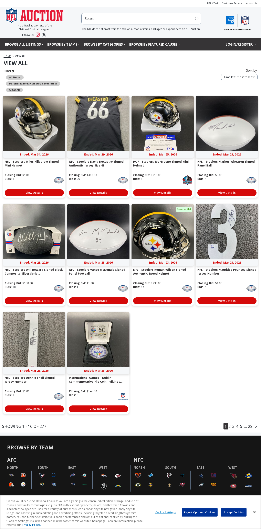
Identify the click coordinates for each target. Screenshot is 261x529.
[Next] (256, 426)
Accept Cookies (234, 512)
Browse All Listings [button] (23, 44)
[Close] (254, 512)
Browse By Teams (62, 44)
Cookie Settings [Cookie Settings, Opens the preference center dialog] (165, 512)
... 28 (248, 426)
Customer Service (232, 3)
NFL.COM (212, 3)
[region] (130, 512)
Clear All (14, 89)
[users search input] (141, 18)
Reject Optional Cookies (199, 512)
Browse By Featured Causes (153, 44)
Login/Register (239, 44)
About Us (251, 3)
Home (7, 56)
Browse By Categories (103, 44)
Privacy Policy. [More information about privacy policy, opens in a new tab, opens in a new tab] (31, 525)
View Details (34, 193)
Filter (9, 71)
